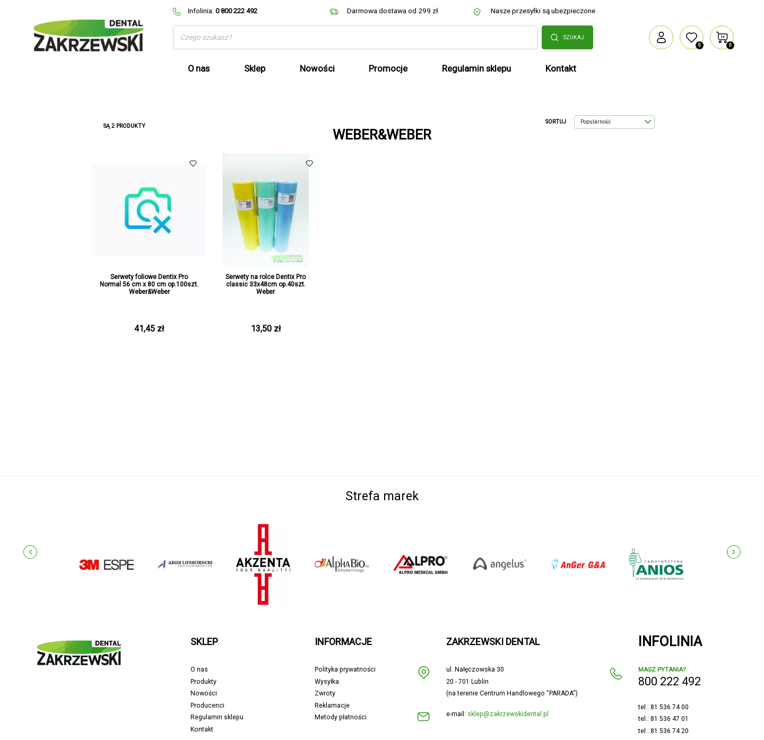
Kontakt (201, 729)
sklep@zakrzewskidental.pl (508, 714)
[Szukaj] (355, 37)
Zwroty (325, 693)
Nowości (203, 693)
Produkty (203, 681)
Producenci (207, 705)
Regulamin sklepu (217, 717)
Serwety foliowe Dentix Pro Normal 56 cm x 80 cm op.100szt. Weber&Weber (149, 284)
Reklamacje (332, 705)
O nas (199, 669)
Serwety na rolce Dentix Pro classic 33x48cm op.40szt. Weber (265, 284)
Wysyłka (327, 681)
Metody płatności (341, 717)
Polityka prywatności (345, 669)
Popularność (615, 122)
